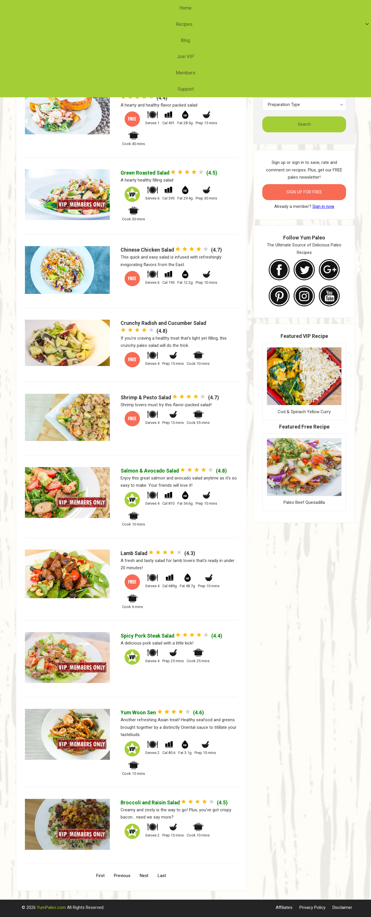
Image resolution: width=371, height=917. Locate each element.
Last (162, 875)
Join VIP (193, 8)
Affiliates (284, 907)
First (100, 875)
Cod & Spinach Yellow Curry (304, 411)
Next (144, 875)
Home (115, 8)
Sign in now (323, 206)
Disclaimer (342, 907)
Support (253, 8)
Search (304, 124)
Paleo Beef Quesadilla (304, 502)
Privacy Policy (312, 907)
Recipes (141, 8)
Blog (168, 8)
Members (224, 8)
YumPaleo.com (51, 907)
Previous (122, 875)
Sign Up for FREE (304, 192)
